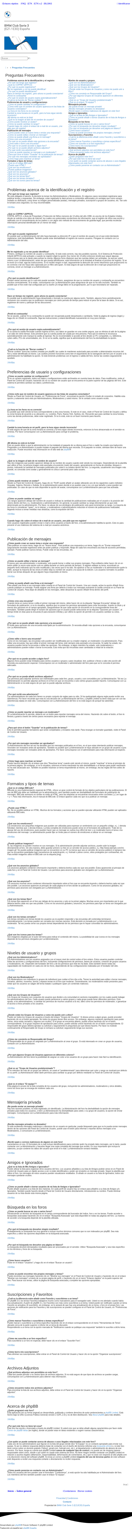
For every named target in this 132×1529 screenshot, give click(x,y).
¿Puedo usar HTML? (16, 165)
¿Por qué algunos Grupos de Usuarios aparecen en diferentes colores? (95, 97)
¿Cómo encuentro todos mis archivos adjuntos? (89, 152)
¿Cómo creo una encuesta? (19, 139)
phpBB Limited (111, 1413)
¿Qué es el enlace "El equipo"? (82, 102)
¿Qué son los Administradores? (82, 83)
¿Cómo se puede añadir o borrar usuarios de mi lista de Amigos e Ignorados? (97, 118)
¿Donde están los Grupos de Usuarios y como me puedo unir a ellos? (96, 90)
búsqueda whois (104, 1446)
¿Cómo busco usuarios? (79, 130)
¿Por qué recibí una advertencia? (22, 150)
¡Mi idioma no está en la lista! (20, 117)
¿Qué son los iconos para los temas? (23, 180)
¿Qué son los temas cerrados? (20, 178)
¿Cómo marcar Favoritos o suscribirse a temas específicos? (94, 141)
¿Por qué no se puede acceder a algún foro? (27, 146)
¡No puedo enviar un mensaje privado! (85, 107)
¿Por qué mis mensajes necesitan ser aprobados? (29, 157)
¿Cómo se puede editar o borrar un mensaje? (27, 135)
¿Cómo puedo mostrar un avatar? (22, 122)
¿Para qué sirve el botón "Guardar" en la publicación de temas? (35, 154)
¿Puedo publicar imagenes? (19, 170)
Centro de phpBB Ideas (17, 1430)
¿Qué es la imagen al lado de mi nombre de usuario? (30, 120)
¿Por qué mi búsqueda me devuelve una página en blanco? (94, 128)
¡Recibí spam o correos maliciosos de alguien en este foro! (94, 111)
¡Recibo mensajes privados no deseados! (86, 109)
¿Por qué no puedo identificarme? (22, 91)
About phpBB (98, 1415)
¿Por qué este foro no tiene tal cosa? (84, 159)
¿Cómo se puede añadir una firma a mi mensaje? (29, 137)
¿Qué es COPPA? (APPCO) (19, 85)
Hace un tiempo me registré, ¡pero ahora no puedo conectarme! (35, 94)
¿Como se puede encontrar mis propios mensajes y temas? (94, 133)
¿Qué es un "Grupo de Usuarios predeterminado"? (90, 100)
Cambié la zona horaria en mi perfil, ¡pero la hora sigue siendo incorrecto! (34, 114)
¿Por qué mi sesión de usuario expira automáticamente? (32, 98)
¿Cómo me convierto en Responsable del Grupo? (90, 94)
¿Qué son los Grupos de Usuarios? (84, 87)
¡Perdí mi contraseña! (16, 96)
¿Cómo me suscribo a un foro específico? (86, 144)
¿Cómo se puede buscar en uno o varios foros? (89, 124)
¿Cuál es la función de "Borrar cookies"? (25, 100)
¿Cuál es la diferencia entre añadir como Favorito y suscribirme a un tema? (97, 138)
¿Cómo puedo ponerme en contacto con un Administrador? (94, 165)
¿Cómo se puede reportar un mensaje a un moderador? (31, 152)
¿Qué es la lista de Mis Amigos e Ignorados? (88, 115)
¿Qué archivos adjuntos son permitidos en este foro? (91, 150)
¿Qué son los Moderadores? (81, 85)
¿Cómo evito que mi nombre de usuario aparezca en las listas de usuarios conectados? (35, 108)
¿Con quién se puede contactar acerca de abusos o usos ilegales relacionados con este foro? (97, 162)
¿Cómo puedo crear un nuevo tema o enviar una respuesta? (33, 133)
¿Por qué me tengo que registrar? (22, 83)
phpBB (67, 450)
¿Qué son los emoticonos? (19, 167)
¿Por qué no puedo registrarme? (21, 87)
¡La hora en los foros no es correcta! (23, 111)
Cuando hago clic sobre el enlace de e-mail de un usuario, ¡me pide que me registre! (34, 127)
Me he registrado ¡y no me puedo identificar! (26, 89)
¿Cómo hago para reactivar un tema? (23, 159)
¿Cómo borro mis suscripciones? (82, 146)
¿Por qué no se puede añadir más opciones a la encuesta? (33, 141)
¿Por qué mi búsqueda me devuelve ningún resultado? (92, 126)
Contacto (67, 1502)
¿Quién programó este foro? (80, 157)
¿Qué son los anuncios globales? (22, 172)
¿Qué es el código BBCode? (19, 163)
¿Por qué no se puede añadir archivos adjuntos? (28, 148)
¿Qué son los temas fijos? (18, 176)
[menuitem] (23, 3)
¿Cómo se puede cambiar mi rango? (23, 124)
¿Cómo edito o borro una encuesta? (23, 144)
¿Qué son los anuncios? (18, 174)
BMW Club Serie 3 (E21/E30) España (73, 1505)
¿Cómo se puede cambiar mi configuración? (26, 104)
